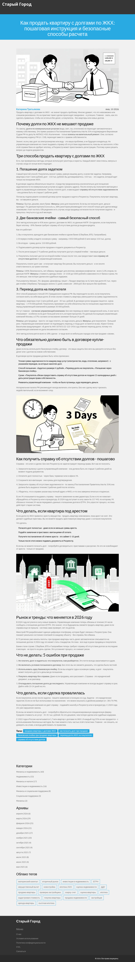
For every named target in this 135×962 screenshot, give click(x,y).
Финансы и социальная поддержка (33, 791)
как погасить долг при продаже (74, 731)
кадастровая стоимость (29, 898)
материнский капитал (28, 881)
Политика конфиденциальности (31, 942)
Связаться (21, 951)
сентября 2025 (24, 847)
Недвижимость (25, 776)
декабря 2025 (24, 833)
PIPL (18, 947)
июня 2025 (22, 862)
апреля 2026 (23, 813)
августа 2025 (23, 852)
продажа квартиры (26, 892)
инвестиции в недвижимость (76, 881)
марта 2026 (23, 818)
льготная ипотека (46, 903)
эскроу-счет (70, 892)
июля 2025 (22, 857)
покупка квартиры (52, 898)
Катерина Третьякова (28, 109)
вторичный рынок (50, 881)
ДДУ (103, 887)
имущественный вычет (28, 887)
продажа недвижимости (76, 898)
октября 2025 (23, 842)
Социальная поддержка (28, 796)
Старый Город (17, 4)
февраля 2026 (24, 823)
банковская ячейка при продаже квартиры (37, 735)
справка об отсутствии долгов (31, 739)
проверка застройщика (50, 892)
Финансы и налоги (26, 781)
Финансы (21, 801)
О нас (18, 934)
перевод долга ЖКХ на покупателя (76, 735)
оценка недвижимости (86, 887)
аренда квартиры (26, 903)
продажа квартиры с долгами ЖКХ (40, 731)
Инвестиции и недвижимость (31, 786)
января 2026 (24, 828)
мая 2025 (21, 867)
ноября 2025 (24, 838)
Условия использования (27, 938)
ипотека (104, 892)
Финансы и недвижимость (30, 772)
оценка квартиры (88, 892)
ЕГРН (95, 881)
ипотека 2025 (66, 887)
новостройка (49, 887)
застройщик (96, 898)
